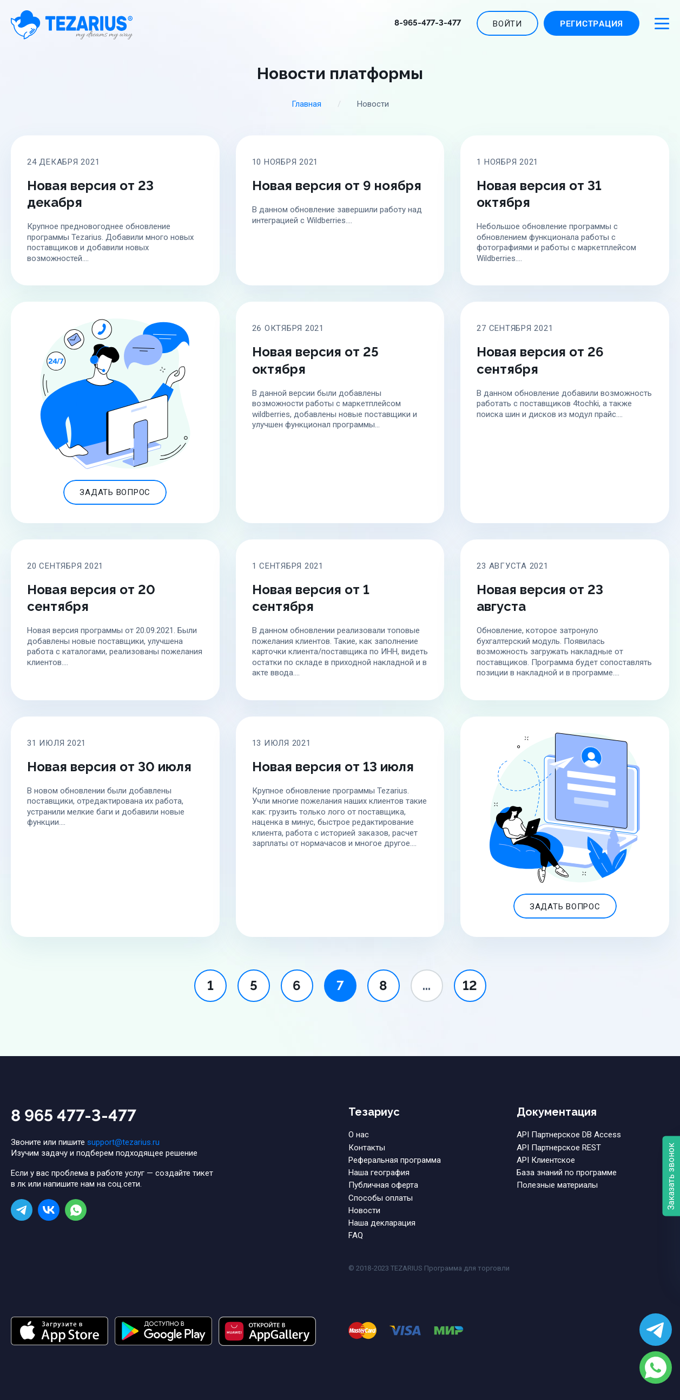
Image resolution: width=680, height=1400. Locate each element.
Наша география (379, 1172)
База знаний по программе (567, 1172)
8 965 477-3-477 (73, 1115)
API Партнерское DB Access (569, 1134)
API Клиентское (546, 1160)
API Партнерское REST (559, 1147)
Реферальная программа (394, 1160)
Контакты (366, 1147)
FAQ (355, 1235)
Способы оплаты (380, 1198)
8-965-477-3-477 (427, 23)
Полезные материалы (557, 1185)
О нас (358, 1134)
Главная (306, 104)
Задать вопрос (115, 492)
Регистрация (591, 24)
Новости (364, 1210)
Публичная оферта (383, 1185)
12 (470, 985)
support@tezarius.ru (123, 1142)
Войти (507, 24)
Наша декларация (381, 1223)
